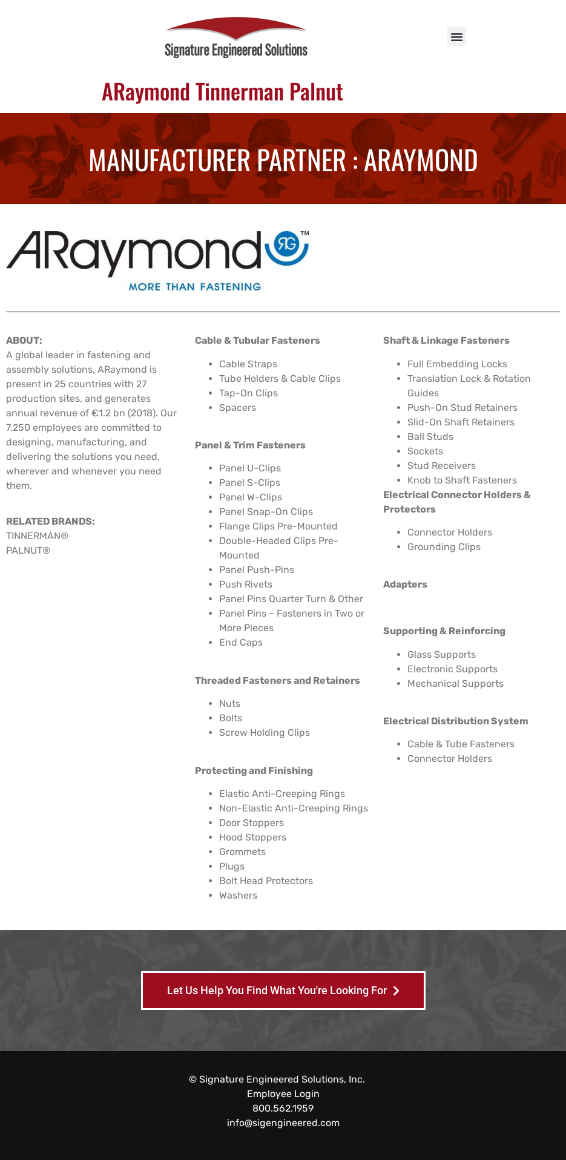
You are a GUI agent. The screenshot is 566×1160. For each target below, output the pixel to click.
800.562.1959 (283, 1108)
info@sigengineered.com (283, 1123)
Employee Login (283, 1093)
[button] (457, 36)
